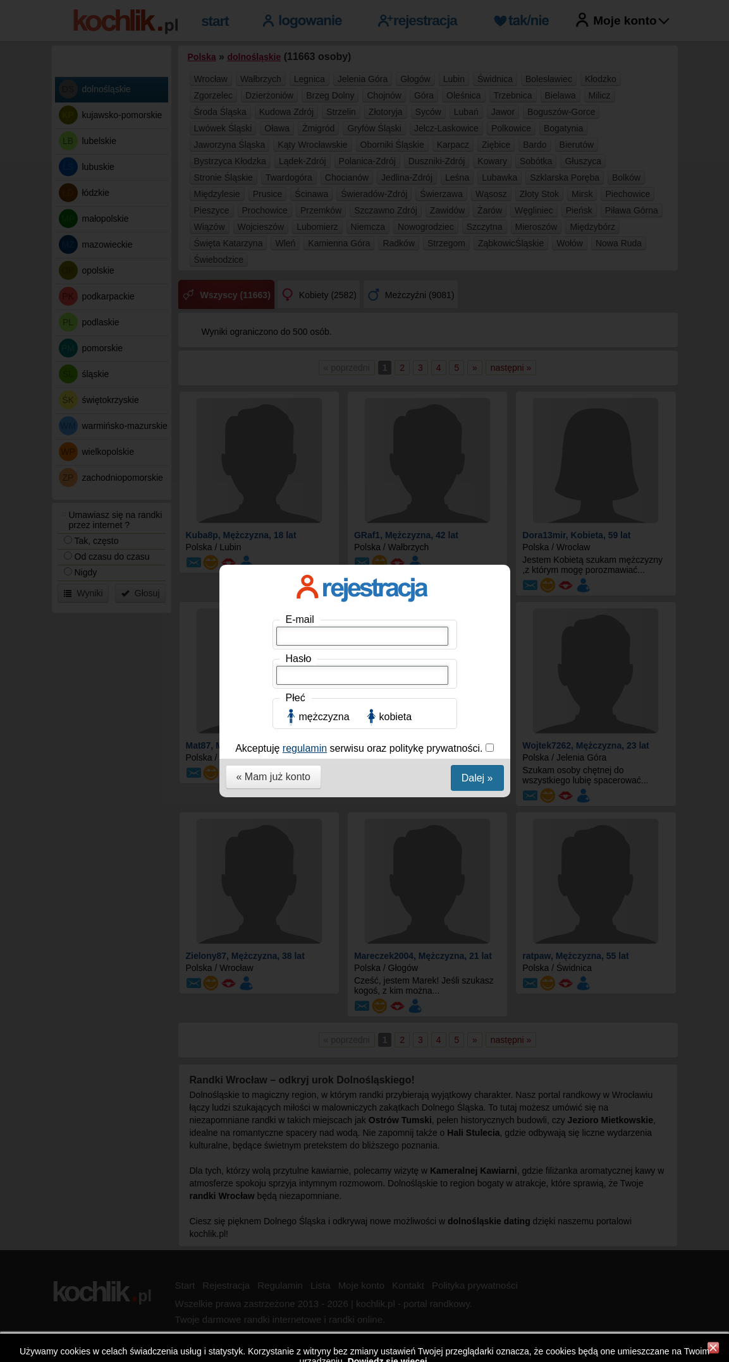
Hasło (299, 226)
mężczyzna (324, 284)
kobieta (395, 284)
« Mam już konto (273, 344)
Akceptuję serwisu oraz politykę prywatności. (360, 316)
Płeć (295, 265)
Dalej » (477, 345)
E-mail (300, 187)
